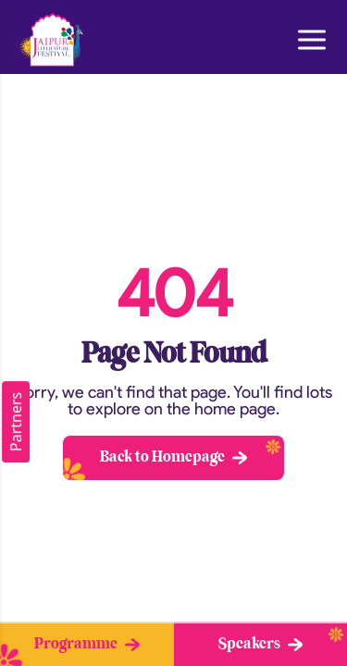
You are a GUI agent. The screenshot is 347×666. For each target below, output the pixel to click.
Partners (16, 421)
